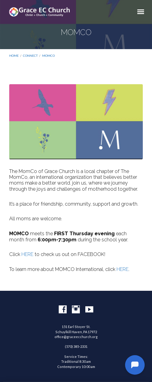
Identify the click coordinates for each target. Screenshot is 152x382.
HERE (27, 254)
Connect (30, 55)
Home (14, 55)
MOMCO (48, 55)
